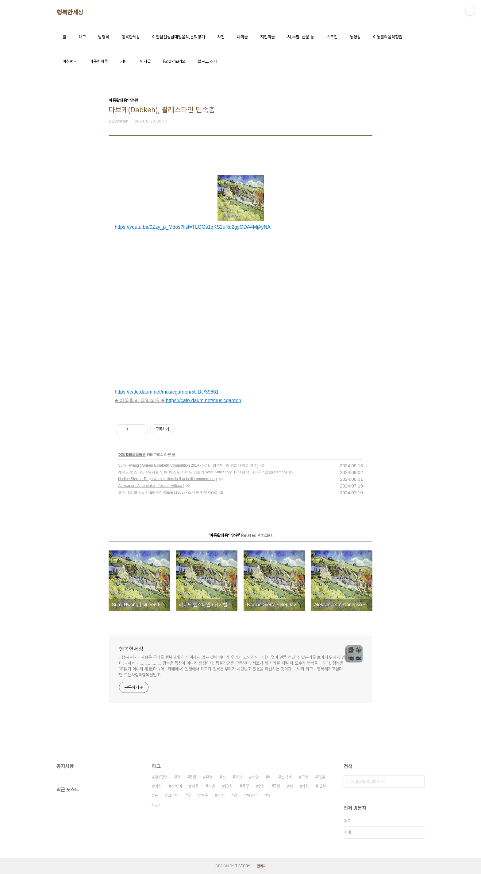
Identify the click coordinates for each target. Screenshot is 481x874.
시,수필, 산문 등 (300, 36)
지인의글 (267, 36)
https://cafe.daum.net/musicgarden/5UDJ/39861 (167, 391)
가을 (211, 786)
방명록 (103, 36)
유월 (209, 777)
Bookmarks (174, 61)
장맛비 (176, 786)
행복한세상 (69, 12)
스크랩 (331, 36)
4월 (305, 786)
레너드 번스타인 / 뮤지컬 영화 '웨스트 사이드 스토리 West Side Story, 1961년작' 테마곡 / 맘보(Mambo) (202, 472)
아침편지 (70, 61)
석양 (255, 777)
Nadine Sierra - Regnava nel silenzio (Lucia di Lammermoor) (167, 479)
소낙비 (286, 777)
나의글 (242, 36)
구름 (305, 777)
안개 (221, 795)
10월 (229, 786)
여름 (204, 795)
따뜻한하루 (99, 61)
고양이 (173, 795)
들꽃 (245, 786)
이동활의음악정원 (387, 36)
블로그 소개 (207, 61)
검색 (418, 781)
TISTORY (242, 866)
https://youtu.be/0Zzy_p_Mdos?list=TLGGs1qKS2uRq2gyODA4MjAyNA (193, 227)
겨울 (195, 786)
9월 (262, 786)
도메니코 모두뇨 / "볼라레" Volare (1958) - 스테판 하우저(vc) (167, 492)
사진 (221, 36)
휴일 (321, 777)
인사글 (145, 61)
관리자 (261, 866)
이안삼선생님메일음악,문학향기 (178, 36)
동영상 (355, 36)
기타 (124, 61)
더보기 (156, 805)
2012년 (161, 777)
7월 (277, 786)
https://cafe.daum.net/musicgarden (203, 400)
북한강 (252, 795)
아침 (158, 786)
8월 (193, 777)
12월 (322, 786)
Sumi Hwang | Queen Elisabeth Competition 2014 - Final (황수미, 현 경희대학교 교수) (188, 465)
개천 (238, 777)
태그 (82, 36)
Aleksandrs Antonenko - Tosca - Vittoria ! (151, 486)
